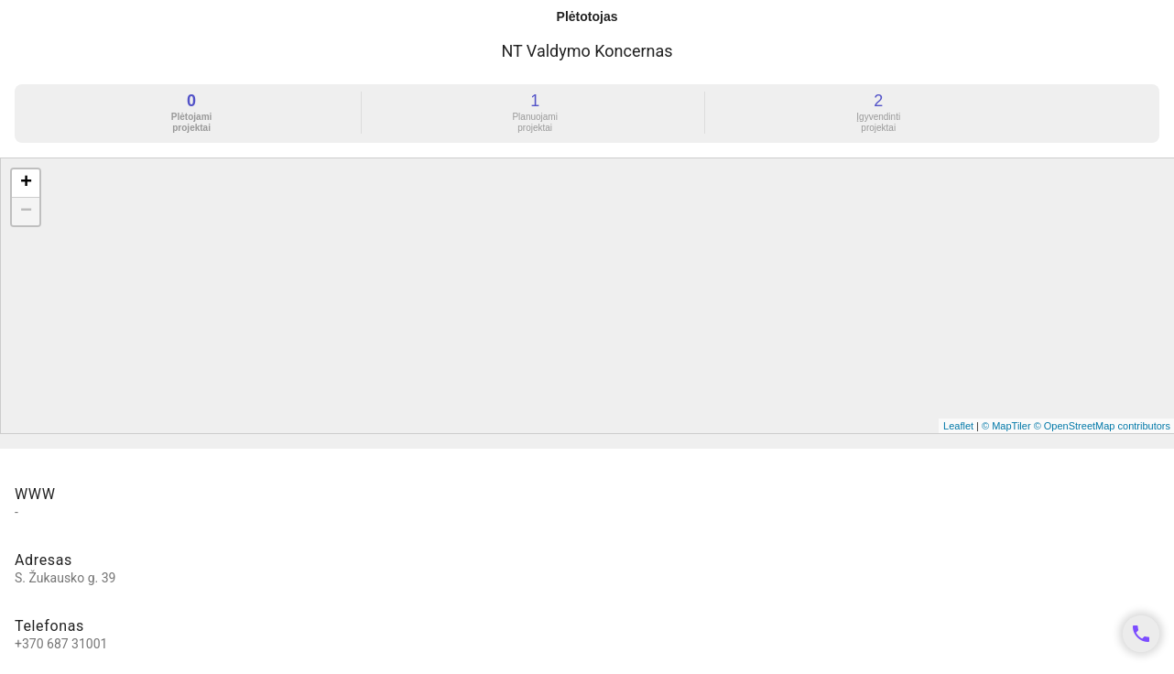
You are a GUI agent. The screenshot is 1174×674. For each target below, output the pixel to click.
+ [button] (26, 183)
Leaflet (958, 425)
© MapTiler (1006, 425)
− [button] (26, 211)
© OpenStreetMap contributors (1102, 425)
